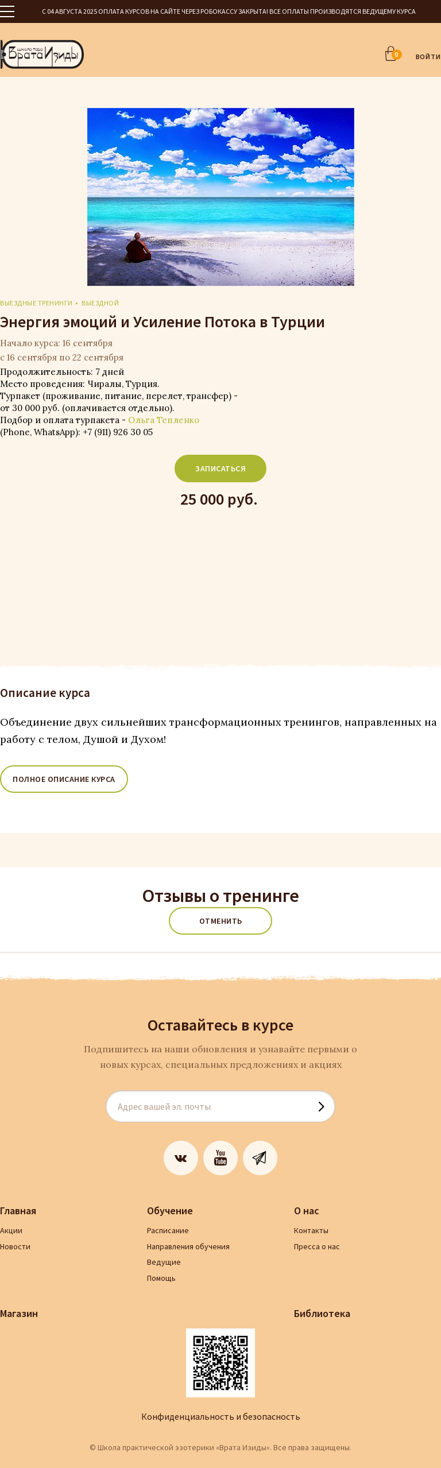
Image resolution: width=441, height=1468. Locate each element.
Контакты (311, 1230)
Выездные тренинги (36, 303)
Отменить (220, 921)
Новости (15, 1246)
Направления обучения (188, 1246)
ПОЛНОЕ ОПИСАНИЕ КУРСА (64, 779)
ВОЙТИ (429, 56)
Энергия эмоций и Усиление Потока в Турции (162, 321)
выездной (100, 303)
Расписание (168, 1230)
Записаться (220, 468)
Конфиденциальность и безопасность (220, 1416)
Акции (11, 1230)
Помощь (161, 1278)
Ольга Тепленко (163, 420)
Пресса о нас (317, 1246)
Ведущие (164, 1262)
